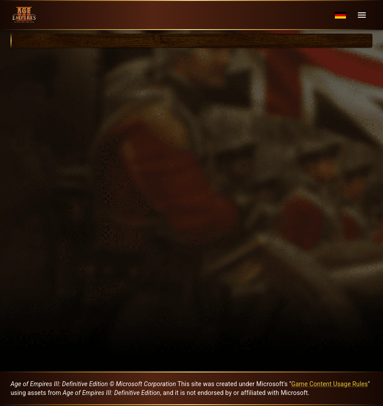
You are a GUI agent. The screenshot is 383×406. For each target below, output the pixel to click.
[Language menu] (340, 15)
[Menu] (361, 15)
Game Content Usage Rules (329, 383)
